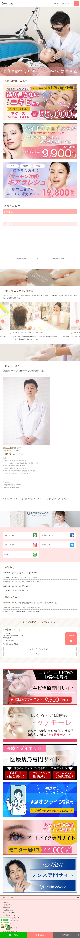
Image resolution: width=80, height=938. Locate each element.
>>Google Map (8, 640)
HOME (6, 902)
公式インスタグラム (20, 545)
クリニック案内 (9, 912)
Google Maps (40, 654)
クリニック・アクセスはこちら (40, 649)
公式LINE (20, 554)
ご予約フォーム (9, 915)
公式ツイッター (58, 545)
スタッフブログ (20, 535)
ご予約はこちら (71, 637)
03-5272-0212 (12, 644)
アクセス (70, 3)
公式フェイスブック (58, 535)
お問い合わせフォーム (11, 918)
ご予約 (42, 935)
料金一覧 (64, 3)
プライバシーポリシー (11, 920)
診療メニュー (57, 3)
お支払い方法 (8, 910)
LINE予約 (15, 935)
